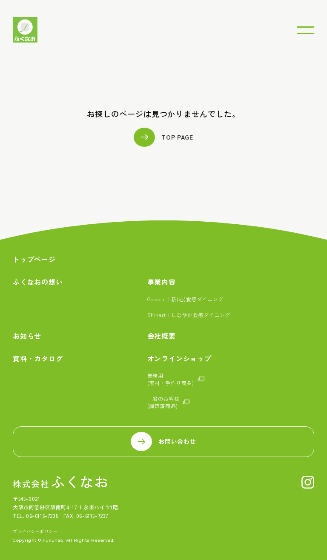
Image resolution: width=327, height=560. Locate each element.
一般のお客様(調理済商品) (163, 402)
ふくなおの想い (38, 282)
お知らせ (27, 336)
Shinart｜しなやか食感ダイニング (188, 314)
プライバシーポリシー (35, 531)
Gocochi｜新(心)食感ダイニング (185, 299)
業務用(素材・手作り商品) (170, 379)
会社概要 (161, 336)
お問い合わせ (177, 441)
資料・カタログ (38, 358)
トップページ (34, 259)
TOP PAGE (177, 137)
